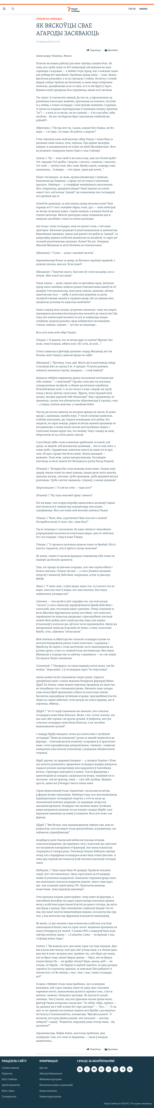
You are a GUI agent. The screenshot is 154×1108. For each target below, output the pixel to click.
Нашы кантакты (48, 1091)
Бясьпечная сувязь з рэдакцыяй (56, 1085)
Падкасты (7, 1074)
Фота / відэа (8, 1091)
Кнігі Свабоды (9, 1079)
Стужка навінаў (10, 1068)
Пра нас (43, 1068)
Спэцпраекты (9, 1097)
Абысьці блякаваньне (50, 1074)
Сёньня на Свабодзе (49, 19)
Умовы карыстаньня (50, 1097)
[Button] (93, 50)
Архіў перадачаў (11, 1085)
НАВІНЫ (143, 9)
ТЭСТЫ (132, 9)
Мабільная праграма (50, 1079)
